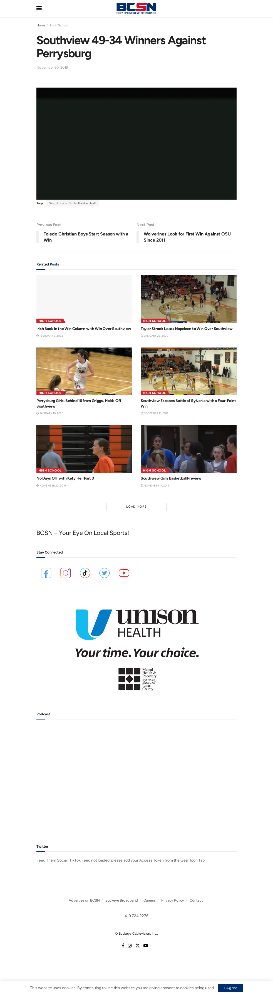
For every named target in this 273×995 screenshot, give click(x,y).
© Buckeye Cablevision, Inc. (136, 934)
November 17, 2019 (155, 485)
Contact (196, 900)
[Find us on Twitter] (137, 945)
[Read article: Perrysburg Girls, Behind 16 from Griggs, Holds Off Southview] (84, 372)
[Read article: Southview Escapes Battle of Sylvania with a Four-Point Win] (189, 372)
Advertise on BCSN (84, 900)
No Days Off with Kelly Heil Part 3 (65, 478)
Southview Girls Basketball (72, 203)
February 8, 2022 (49, 336)
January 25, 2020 (154, 336)
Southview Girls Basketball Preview (171, 478)
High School (59, 25)
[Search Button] (234, 8)
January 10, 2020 (49, 413)
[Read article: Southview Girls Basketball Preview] (189, 449)
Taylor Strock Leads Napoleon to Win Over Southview (187, 328)
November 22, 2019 (51, 485)
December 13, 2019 (154, 413)
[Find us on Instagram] (130, 945)
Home (41, 25)
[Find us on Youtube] (145, 945)
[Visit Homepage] (136, 8)
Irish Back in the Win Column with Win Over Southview (83, 328)
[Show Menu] (39, 8)
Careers (149, 900)
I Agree (230, 988)
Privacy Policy (172, 900)
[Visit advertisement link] (136, 646)
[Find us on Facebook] (123, 945)
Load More (136, 506)
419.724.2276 (136, 916)
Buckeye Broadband (121, 900)
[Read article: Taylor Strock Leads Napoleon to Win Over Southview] (189, 299)
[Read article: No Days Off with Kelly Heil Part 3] (84, 449)
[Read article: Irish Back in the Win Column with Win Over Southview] (84, 299)
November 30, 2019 (52, 67)
